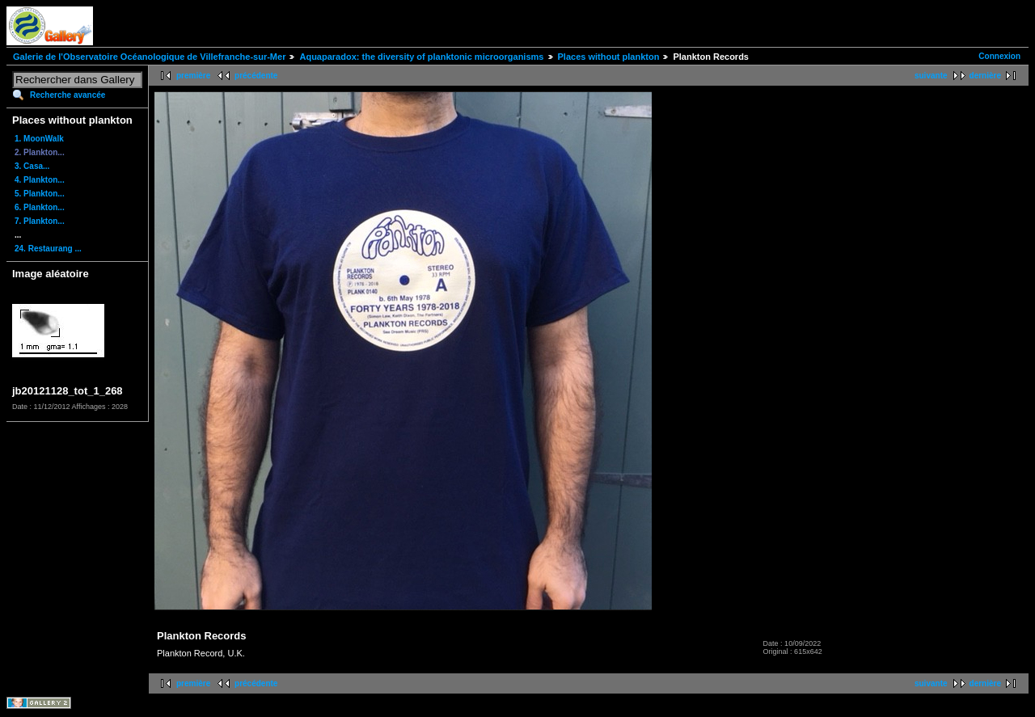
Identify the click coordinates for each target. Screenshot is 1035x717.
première (193, 75)
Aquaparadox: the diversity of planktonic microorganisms (421, 56)
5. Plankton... (40, 193)
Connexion (999, 56)
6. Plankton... (40, 207)
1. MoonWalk (39, 138)
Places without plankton (609, 56)
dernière (985, 75)
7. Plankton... (40, 221)
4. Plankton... (40, 179)
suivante (931, 75)
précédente (255, 75)
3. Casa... (32, 166)
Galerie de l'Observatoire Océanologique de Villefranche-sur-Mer (149, 56)
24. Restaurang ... (48, 248)
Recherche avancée (67, 95)
